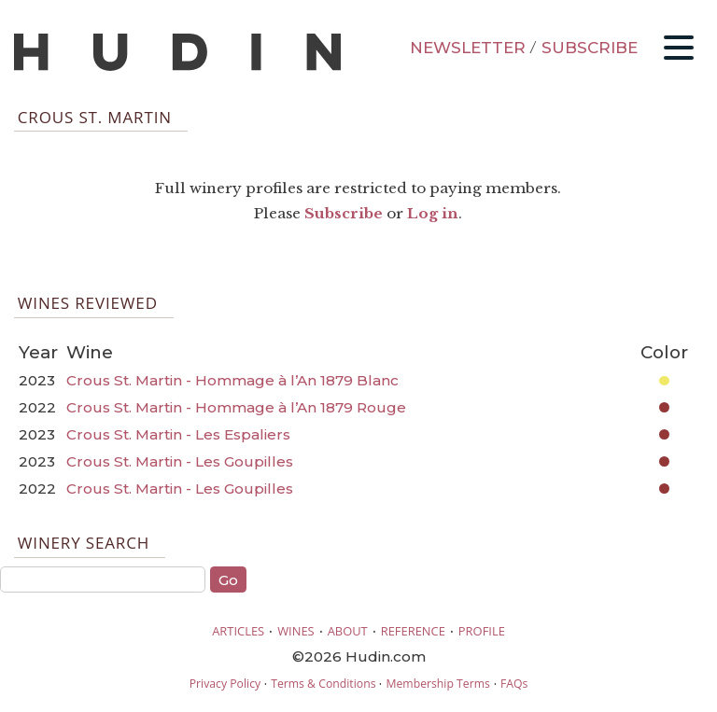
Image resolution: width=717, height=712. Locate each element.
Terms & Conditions (323, 683)
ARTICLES (238, 630)
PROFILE (481, 630)
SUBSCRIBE (589, 47)
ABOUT (348, 630)
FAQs (513, 683)
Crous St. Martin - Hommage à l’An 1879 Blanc (232, 380)
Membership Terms (437, 683)
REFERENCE (413, 630)
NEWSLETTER (468, 47)
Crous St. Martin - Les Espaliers (178, 434)
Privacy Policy (225, 683)
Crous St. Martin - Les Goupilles (179, 461)
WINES (296, 630)
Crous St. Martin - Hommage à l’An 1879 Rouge (236, 407)
